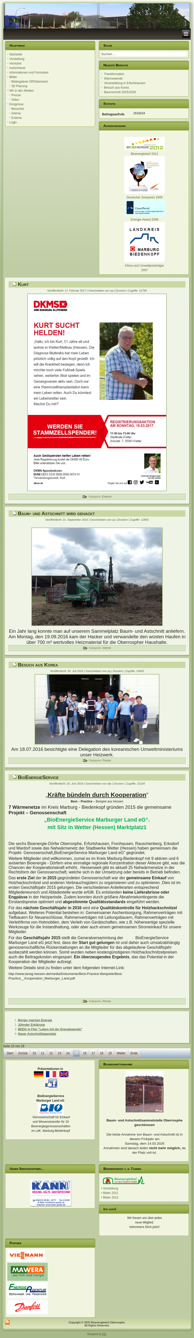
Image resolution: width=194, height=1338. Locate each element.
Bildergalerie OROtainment (29, 81)
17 (93, 1053)
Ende (134, 1053)
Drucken (121, 290)
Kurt (23, 284)
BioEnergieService (38, 777)
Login (13, 122)
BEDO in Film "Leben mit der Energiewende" (50, 1029)
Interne (16, 113)
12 (51, 1053)
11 (42, 1053)
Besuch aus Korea (38, 664)
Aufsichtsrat (17, 68)
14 (67, 1053)
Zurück (23, 1053)
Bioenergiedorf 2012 (144, 154)
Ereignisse (16, 104)
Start (10, 1053)
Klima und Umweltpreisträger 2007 (144, 265)
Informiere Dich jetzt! (144, 1227)
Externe (16, 118)
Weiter (121, 1053)
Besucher (17, 109)
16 (84, 1053)
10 (34, 1053)
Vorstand (15, 63)
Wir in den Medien (21, 90)
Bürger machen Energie (35, 1020)
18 (101, 1053)
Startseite (15, 54)
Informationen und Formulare (28, 72)
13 (59, 1053)
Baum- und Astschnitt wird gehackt (56, 513)
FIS (104, 1334)
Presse (16, 95)
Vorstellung (16, 59)
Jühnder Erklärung (31, 1025)
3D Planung (19, 86)
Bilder (13, 77)
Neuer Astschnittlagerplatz (37, 1034)
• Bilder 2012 (109, 1197)
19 (110, 1053)
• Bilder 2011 (109, 1193)
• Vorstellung (109, 1188)
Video (15, 99)
